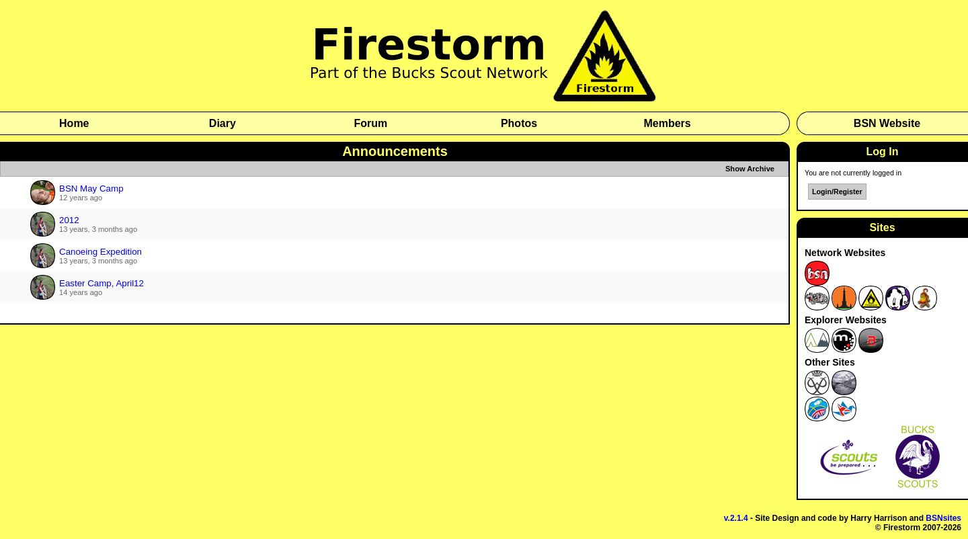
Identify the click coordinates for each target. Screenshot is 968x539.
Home (74, 123)
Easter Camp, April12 (101, 283)
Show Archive (749, 169)
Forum (371, 123)
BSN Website (887, 123)
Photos (519, 123)
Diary (222, 123)
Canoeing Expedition (100, 252)
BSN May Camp (91, 188)
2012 (69, 220)
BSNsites (943, 518)
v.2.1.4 (736, 518)
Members (666, 123)
